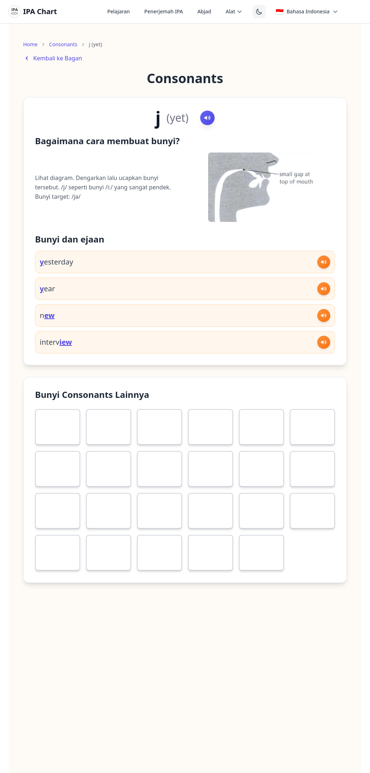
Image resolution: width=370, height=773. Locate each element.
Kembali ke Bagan (52, 58)
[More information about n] (197, 543)
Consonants (63, 44)
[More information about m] (146, 543)
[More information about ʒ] (95, 460)
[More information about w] (298, 502)
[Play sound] (207, 118)
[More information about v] (95, 418)
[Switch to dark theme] (259, 11)
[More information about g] (146, 502)
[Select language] (307, 12)
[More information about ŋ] (247, 543)
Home (30, 44)
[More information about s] (247, 418)
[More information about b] (247, 460)
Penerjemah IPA (163, 11)
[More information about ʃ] (44, 460)
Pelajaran (118, 11)
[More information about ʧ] (197, 502)
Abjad (204, 11)
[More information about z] (298, 418)
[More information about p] (197, 460)
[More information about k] (95, 502)
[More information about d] (44, 502)
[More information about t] (298, 460)
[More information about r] (44, 543)
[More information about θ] (146, 418)
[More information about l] (95, 543)
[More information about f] (44, 418)
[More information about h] (146, 460)
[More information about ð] (197, 418)
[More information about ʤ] (247, 502)
